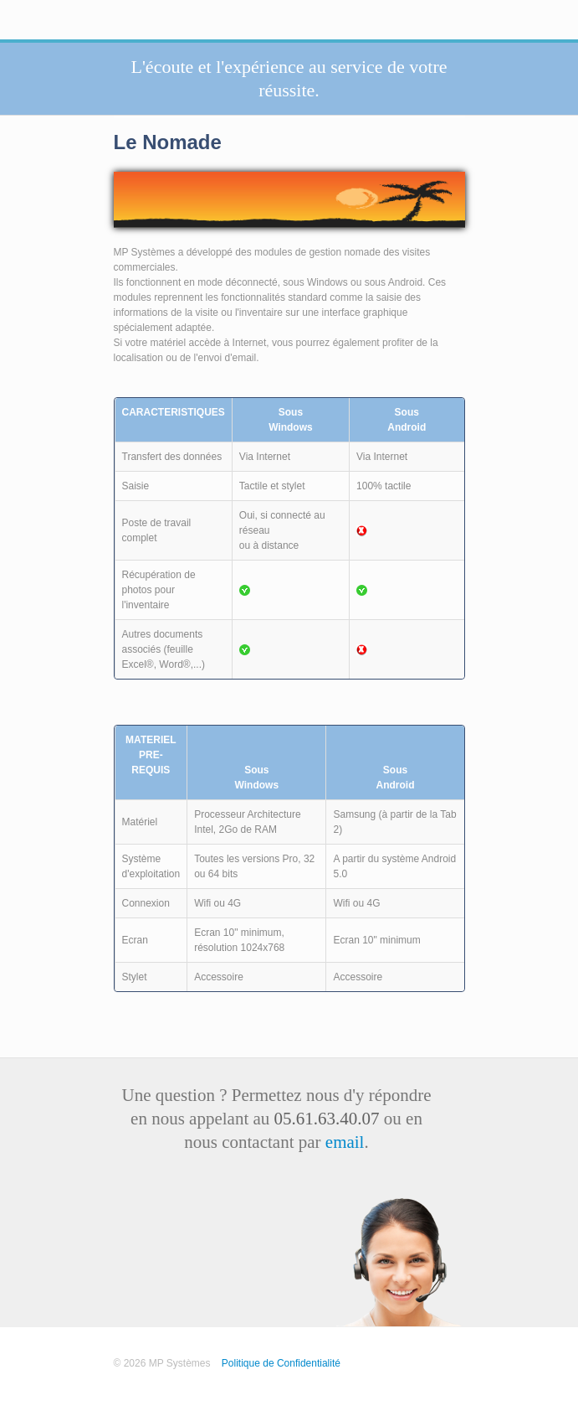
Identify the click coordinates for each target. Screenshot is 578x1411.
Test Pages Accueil (167, 1378)
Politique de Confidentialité (281, 1363)
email (345, 1142)
